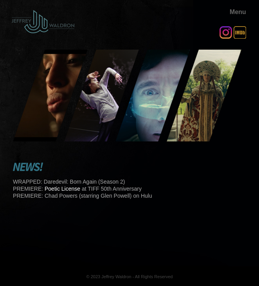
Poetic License (62, 189)
